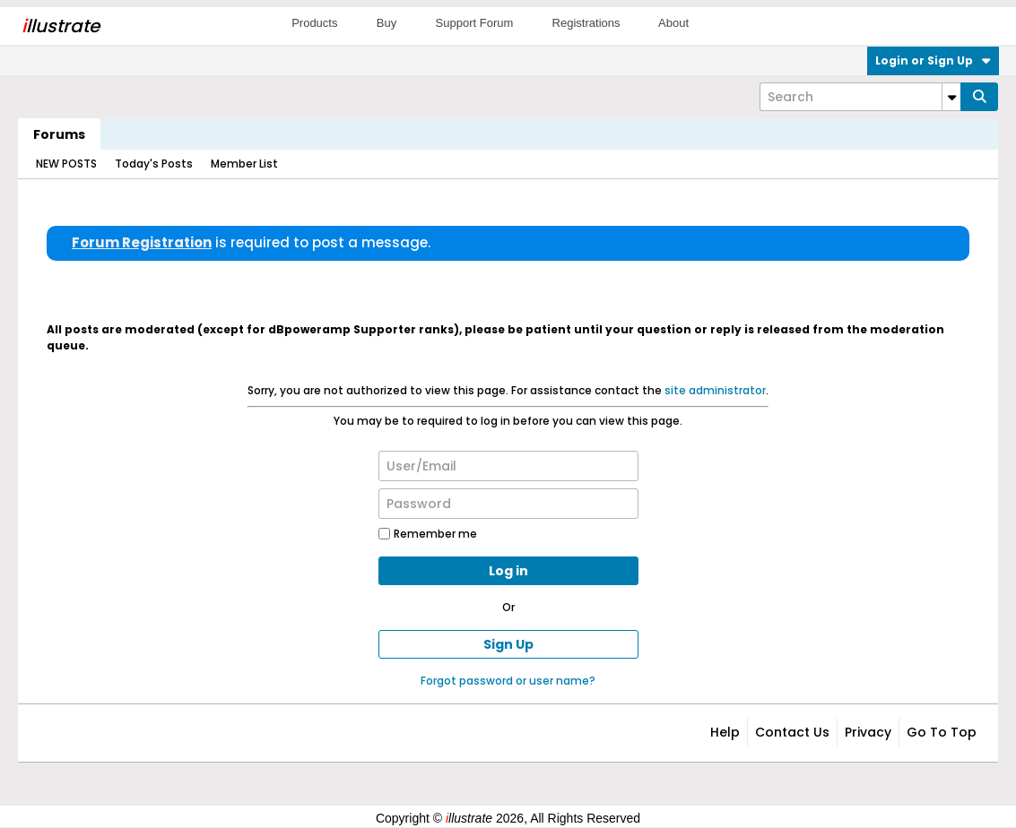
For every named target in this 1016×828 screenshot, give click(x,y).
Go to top (942, 732)
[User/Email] (508, 466)
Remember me (427, 533)
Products (314, 23)
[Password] (508, 503)
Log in (508, 571)
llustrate (61, 26)
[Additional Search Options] (951, 96)
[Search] (860, 96)
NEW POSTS (66, 163)
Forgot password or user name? (508, 680)
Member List (244, 163)
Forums (59, 134)
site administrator (715, 390)
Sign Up (508, 644)
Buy (386, 23)
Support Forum (475, 23)
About (673, 23)
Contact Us (792, 732)
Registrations (586, 23)
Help (725, 732)
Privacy (868, 732)
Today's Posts (154, 163)
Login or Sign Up (933, 60)
